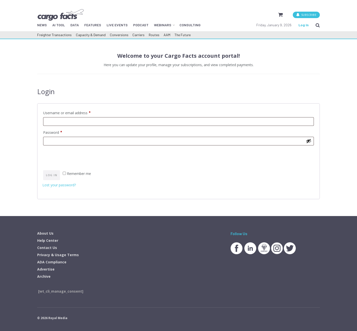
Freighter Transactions (54, 35)
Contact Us (47, 247)
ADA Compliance (51, 262)
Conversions (119, 35)
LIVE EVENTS (117, 25)
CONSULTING (190, 25)
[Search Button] (318, 25)
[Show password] (308, 141)
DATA (74, 25)
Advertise (46, 269)
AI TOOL (58, 25)
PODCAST (141, 25)
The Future (183, 35)
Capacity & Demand (91, 35)
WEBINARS (162, 25)
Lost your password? (59, 185)
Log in (51, 175)
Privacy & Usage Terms (58, 254)
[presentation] (80, 157)
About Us (45, 233)
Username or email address (74, 112)
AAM (167, 35)
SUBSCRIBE (306, 15)
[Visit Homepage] (60, 15)
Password (59, 132)
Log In (303, 25)
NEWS (42, 25)
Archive (44, 276)
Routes (154, 35)
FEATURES (92, 25)
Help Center (47, 240)
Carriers (138, 35)
